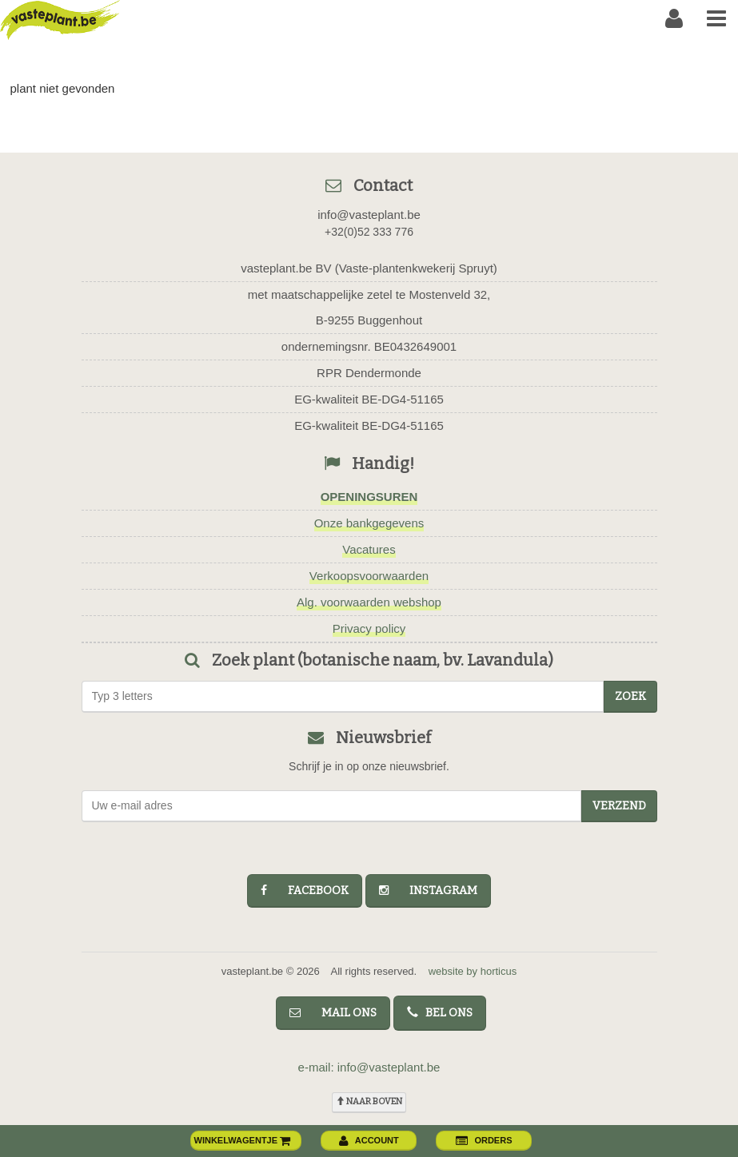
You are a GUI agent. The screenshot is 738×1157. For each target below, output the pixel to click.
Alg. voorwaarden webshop (369, 602)
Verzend (619, 806)
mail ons (333, 1013)
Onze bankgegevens (369, 523)
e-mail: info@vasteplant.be (369, 1067)
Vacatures (368, 549)
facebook (305, 890)
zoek (630, 696)
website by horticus (473, 971)
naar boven (369, 1101)
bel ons (440, 1013)
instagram (428, 890)
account (369, 1140)
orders (484, 1140)
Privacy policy (369, 628)
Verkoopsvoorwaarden (369, 575)
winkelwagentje (243, 1140)
